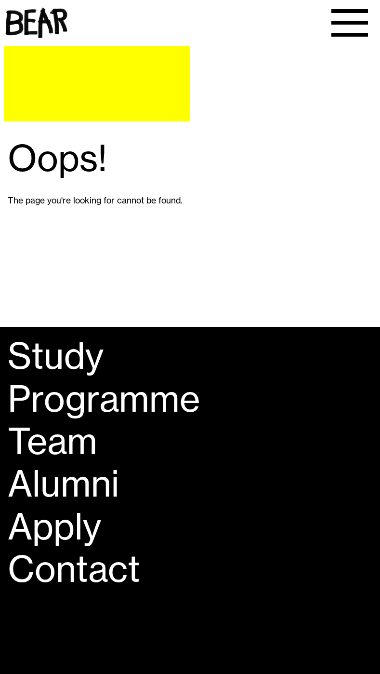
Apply (54, 526)
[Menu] (349, 23)
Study (56, 356)
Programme (104, 398)
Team (52, 441)
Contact (74, 569)
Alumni (63, 483)
